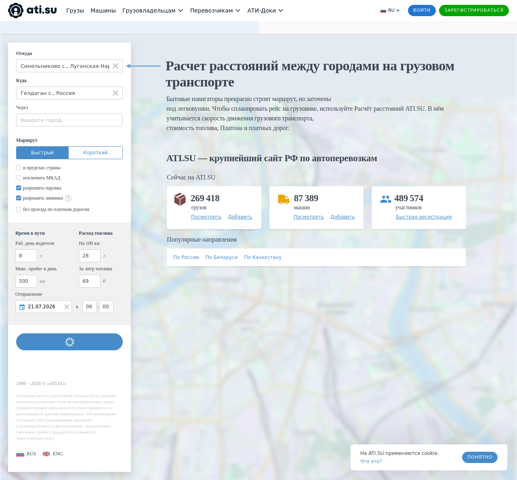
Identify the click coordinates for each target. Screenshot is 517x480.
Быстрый (42, 153)
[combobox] (69, 65)
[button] (26, 454)
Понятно (479, 457)
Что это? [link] (371, 461)
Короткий (95, 153)
